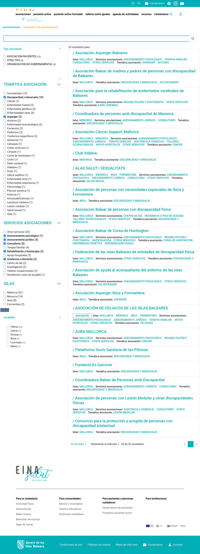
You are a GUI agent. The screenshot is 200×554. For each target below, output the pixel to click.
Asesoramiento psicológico (143, 59)
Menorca (85, 120)
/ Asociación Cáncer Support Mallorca (106, 132)
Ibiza (114, 174)
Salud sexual (96, 181)
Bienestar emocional (28, 519)
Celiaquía (146, 322)
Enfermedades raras (119, 243)
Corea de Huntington (178, 240)
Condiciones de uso (71, 544)
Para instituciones (156, 498)
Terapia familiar (175, 59)
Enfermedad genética (87, 243)
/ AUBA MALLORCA (90, 331)
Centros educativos (70, 509)
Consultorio (81, 62)
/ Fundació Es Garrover (92, 365)
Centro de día (133, 215)
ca (139, 3)
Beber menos (23, 514)
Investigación (101, 240)
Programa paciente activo (117, 512)
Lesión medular (124, 412)
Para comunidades (70, 498)
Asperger (148, 62)
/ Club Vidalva (85, 153)
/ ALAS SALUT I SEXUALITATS (99, 168)
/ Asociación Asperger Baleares (100, 53)
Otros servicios (103, 62)
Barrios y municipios (71, 503)
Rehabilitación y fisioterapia (144, 102)
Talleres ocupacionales (89, 219)
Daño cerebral (108, 105)
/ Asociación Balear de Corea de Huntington (111, 230)
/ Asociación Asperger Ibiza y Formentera (109, 293)
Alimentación (23, 509)
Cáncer (177, 144)
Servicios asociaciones (32, 223)
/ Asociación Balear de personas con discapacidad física (122, 209)
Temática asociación (32, 84)
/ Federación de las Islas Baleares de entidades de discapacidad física (133, 252)
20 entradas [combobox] (79, 444)
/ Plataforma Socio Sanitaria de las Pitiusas (110, 349)
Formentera (128, 174)
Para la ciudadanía (26, 498)
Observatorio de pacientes (118, 507)
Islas (32, 283)
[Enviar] (192, 39)
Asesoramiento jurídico (139, 120)
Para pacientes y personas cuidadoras (118, 500)
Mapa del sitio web (127, 544)
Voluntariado (169, 82)
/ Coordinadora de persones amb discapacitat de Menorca (123, 113)
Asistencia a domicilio (148, 141)
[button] (31, 48)
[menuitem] (23, 14)
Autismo (163, 62)
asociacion (82, 315)
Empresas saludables (71, 514)
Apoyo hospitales (108, 144)
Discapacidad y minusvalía (139, 82)
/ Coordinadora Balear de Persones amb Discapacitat (119, 380)
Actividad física (25, 503)
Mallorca (86, 59)
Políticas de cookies (99, 544)
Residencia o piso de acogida (164, 215)
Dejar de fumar (24, 524)
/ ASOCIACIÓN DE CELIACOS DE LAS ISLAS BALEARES (120, 308)
